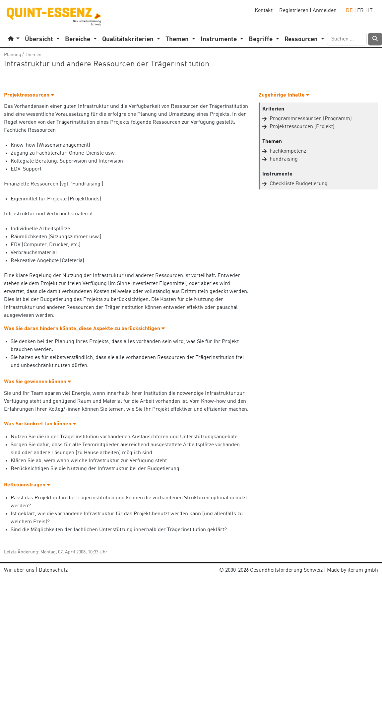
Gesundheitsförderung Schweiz (286, 570)
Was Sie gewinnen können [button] (37, 382)
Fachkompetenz (288, 151)
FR (360, 10)
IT (370, 10)
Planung (12, 54)
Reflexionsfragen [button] (27, 485)
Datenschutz (53, 570)
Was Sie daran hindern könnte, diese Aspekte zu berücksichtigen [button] (84, 328)
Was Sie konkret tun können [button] (40, 424)
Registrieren (293, 10)
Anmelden (325, 10)
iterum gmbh (363, 570)
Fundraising (284, 159)
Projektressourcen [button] (29, 95)
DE (349, 10)
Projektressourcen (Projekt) (302, 126)
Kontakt (264, 10)
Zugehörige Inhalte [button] (284, 95)
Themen (33, 54)
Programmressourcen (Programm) (311, 118)
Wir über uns (19, 570)
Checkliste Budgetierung (299, 183)
